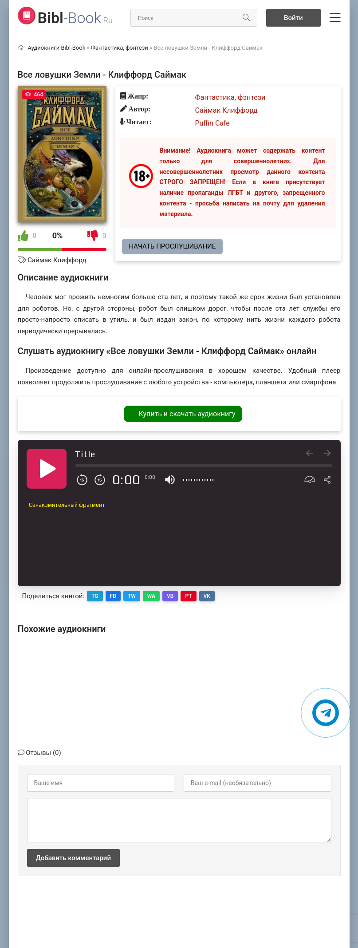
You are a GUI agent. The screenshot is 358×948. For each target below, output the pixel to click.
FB (113, 596)
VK (207, 596)
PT (188, 596)
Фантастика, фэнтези (230, 97)
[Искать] (246, 18)
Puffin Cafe (212, 123)
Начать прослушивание (172, 246)
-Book (75, 18)
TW (132, 596)
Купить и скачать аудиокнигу (186, 414)
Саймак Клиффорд (57, 260)
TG (94, 596)
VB (170, 596)
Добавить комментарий (73, 858)
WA (151, 596)
